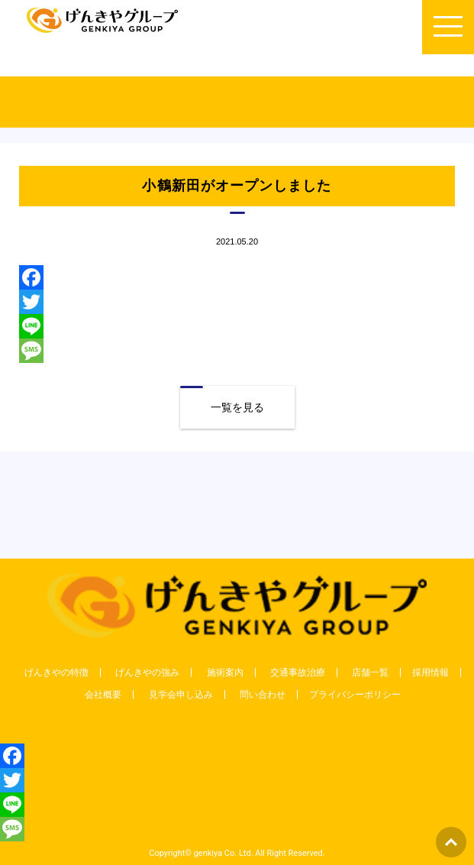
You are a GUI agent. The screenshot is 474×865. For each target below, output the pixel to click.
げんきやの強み (147, 672)
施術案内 (225, 672)
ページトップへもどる (451, 842)
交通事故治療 (297, 672)
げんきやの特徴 (56, 672)
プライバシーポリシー (355, 694)
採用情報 (430, 672)
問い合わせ (262, 694)
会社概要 (103, 694)
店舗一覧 (370, 672)
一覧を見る (237, 407)
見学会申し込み (181, 694)
